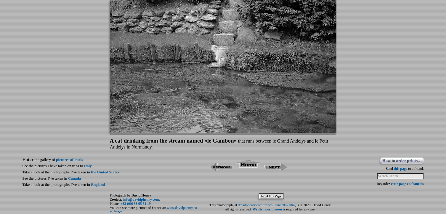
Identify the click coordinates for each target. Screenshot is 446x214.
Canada (74, 178)
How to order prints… (402, 161)
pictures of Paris (69, 159)
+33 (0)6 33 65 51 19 (136, 204)
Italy (88, 166)
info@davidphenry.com (141, 199)
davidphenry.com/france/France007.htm (266, 205)
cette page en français (407, 184)
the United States (105, 172)
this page (401, 169)
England (98, 184)
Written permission (267, 209)
